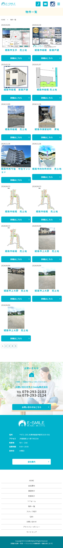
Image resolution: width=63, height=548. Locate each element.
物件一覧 (31, 506)
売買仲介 (31, 496)
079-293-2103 (34, 391)
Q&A (31, 516)
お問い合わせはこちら (31, 407)
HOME (3, 20)
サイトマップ (31, 532)
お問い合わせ (31, 521)
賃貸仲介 (31, 491)
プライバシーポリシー (31, 527)
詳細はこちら (16, 58)
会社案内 (31, 461)
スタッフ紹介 (31, 511)
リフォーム (31, 501)
